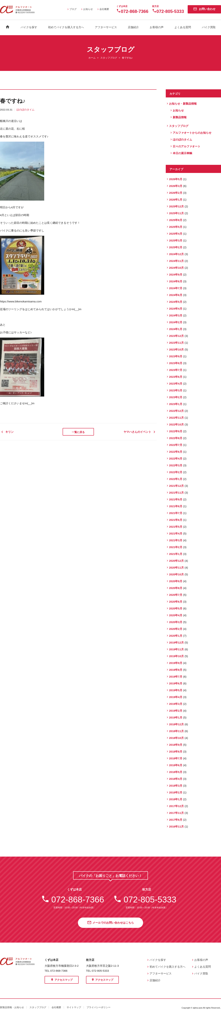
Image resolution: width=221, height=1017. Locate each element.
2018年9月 (175, 744)
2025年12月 (176, 206)
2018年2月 (175, 792)
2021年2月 (175, 547)
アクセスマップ (62, 980)
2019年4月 (175, 697)
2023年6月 (175, 376)
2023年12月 (176, 335)
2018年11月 (176, 731)
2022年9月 (175, 431)
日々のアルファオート (186, 146)
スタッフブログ (108, 57)
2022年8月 (175, 438)
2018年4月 (175, 778)
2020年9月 (175, 581)
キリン (8, 431)
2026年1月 (175, 199)
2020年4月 (175, 615)
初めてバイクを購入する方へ (66, 27)
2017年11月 (176, 812)
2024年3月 (175, 315)
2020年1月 (175, 635)
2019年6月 (175, 683)
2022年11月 (176, 417)
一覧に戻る (78, 432)
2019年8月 (175, 669)
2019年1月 (175, 717)
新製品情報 (180, 117)
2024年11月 (176, 260)
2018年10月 (176, 737)
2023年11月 (176, 342)
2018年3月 (175, 785)
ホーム (92, 57)
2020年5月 (175, 608)
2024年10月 (176, 267)
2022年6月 (175, 451)
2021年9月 (175, 499)
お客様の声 (157, 27)
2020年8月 (175, 588)
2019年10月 (176, 656)
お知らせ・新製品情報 (183, 103)
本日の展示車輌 (182, 153)
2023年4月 (175, 383)
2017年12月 (176, 806)
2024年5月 (175, 301)
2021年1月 (175, 553)
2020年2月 (175, 628)
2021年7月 (175, 513)
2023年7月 (175, 369)
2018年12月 (176, 724)
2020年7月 (175, 594)
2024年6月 (175, 295)
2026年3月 (175, 185)
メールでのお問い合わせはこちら (110, 922)
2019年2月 (175, 710)
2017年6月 (175, 819)
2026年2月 (175, 192)
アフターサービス (106, 27)
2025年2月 (175, 247)
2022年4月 (175, 458)
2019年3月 (175, 703)
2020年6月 (175, 601)
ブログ (71, 9)
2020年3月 (175, 622)
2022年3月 (175, 465)
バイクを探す (29, 27)
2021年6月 (175, 519)
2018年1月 (175, 799)
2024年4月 (175, 308)
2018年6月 (175, 765)
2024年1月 (175, 329)
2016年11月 (176, 826)
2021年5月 (175, 526)
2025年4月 (175, 233)
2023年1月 (175, 404)
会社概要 (103, 9)
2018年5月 (175, 772)
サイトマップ (74, 1007)
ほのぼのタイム (25, 109)
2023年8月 (175, 363)
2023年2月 (175, 397)
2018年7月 (175, 758)
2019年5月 (175, 690)
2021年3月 (175, 540)
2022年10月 (176, 424)
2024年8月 (175, 281)
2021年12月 (176, 485)
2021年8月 (175, 506)
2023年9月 (175, 356)
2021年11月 (176, 492)
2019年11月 (176, 649)
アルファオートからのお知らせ (192, 132)
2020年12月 (176, 560)
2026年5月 (175, 179)
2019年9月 (175, 662)
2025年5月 (175, 226)
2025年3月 (175, 240)
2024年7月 (175, 288)
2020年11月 (176, 567)
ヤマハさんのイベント (140, 431)
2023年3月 (175, 390)
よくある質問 (182, 27)
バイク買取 (209, 27)
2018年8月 (175, 751)
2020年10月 (176, 574)
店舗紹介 (133, 27)
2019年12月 (176, 642)
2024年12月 (176, 254)
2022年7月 (175, 444)
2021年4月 (175, 533)
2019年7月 (175, 676)
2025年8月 (175, 220)
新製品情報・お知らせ (12, 1007)
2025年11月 (176, 213)
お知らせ (86, 9)
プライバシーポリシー (98, 1007)
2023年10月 (176, 349)
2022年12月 (176, 410)
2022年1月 (175, 479)
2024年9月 (175, 274)
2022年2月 (175, 472)
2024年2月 (175, 322)
